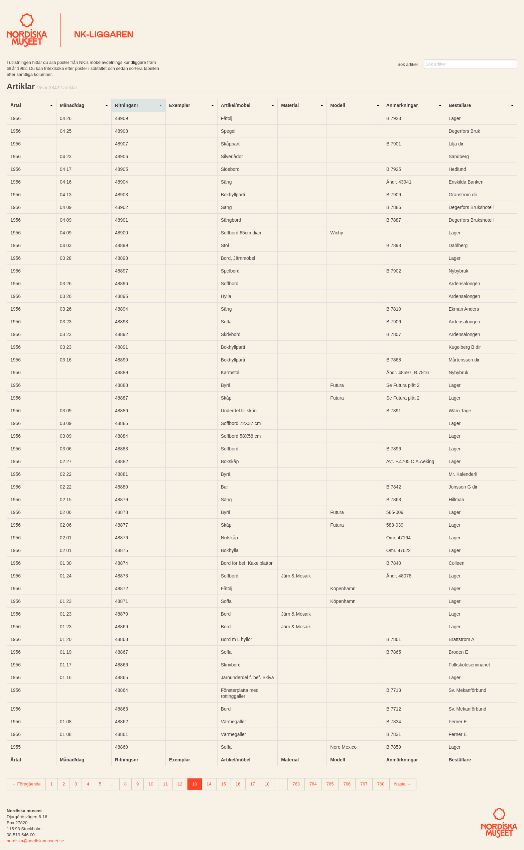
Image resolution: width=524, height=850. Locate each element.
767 (364, 783)
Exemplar (179, 105)
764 (313, 783)
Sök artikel (407, 64)
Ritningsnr (126, 105)
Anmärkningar (402, 105)
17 (252, 783)
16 (238, 783)
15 (223, 783)
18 (267, 783)
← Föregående (26, 783)
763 (296, 783)
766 (347, 783)
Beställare (459, 105)
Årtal (15, 105)
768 (381, 783)
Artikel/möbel (236, 105)
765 (330, 783)
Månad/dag (72, 105)
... (113, 783)
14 (209, 783)
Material (290, 105)
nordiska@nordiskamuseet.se (35, 840)
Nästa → (402, 783)
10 (150, 783)
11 (165, 783)
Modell (337, 105)
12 (179, 783)
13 (194, 783)
